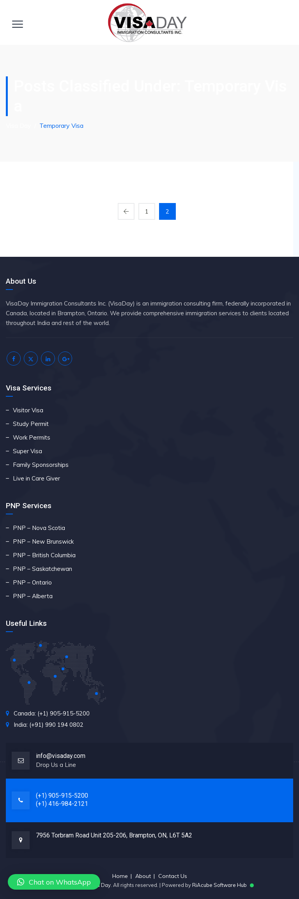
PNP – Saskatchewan (42, 568)
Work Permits (31, 437)
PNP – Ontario (32, 582)
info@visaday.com (60, 755)
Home (120, 876)
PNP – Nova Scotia (39, 528)
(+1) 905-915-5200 (62, 795)
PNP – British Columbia (44, 555)
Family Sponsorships (41, 464)
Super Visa (27, 451)
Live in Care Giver (36, 478)
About (143, 876)
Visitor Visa (28, 410)
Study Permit (31, 423)
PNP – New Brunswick (43, 541)
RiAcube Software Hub (219, 885)
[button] (54, 882)
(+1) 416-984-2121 (62, 803)
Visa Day (100, 885)
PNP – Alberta (33, 596)
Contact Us (172, 876)
